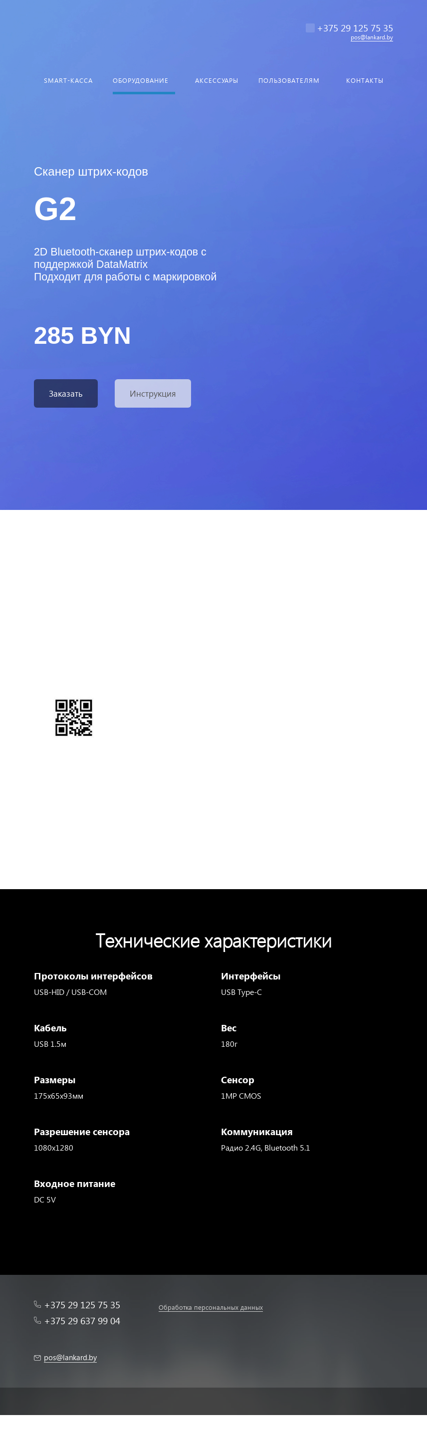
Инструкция (153, 393)
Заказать (66, 393)
